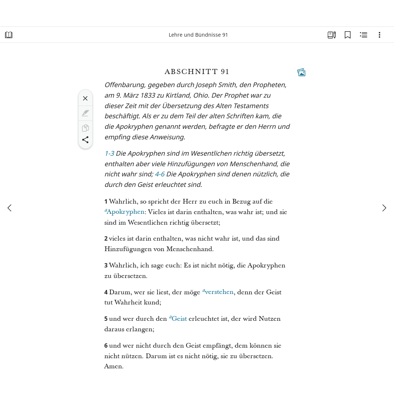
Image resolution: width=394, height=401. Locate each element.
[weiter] (384, 208)
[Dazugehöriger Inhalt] (301, 72)
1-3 (109, 154)
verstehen (217, 291)
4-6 (159, 175)
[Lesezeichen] (347, 35)
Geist (177, 317)
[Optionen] (379, 35)
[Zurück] (10, 208)
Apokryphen (124, 210)
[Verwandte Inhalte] (363, 35)
